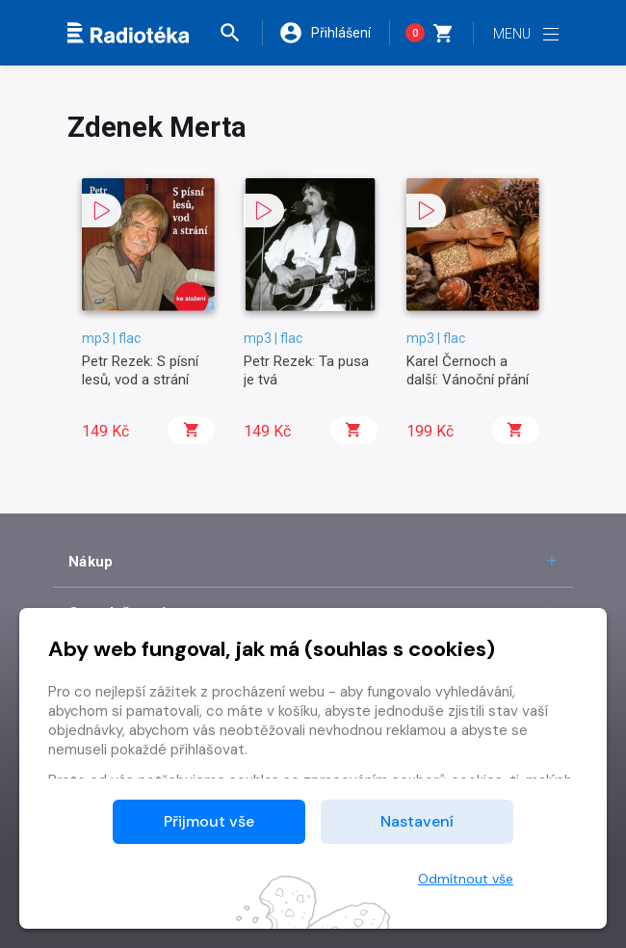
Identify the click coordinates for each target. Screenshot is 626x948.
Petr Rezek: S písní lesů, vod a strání (140, 370)
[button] (240, 32)
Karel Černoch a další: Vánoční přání (467, 370)
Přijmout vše (209, 821)
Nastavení (417, 821)
